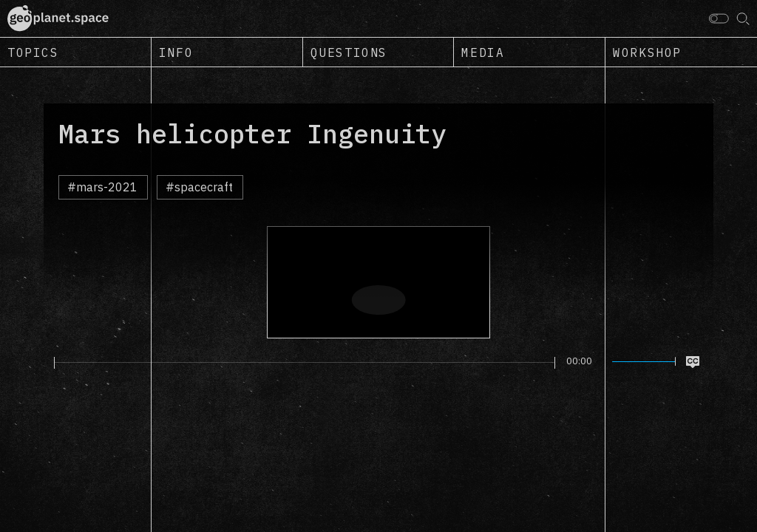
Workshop (647, 52)
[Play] (45, 362)
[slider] (304, 363)
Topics (33, 52)
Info (176, 52)
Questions (348, 52)
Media (482, 52)
